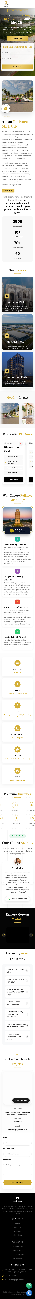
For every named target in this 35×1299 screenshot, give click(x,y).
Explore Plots (17, 38)
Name (6, 1140)
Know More (8, 193)
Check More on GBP (17, 901)
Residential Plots (18, 1249)
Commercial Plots (17, 1256)
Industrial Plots (17, 1252)
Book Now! (17, 66)
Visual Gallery (17, 1233)
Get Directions (21, 1102)
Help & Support (17, 1260)
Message (7, 1162)
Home (17, 1226)
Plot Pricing (17, 1237)
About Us (17, 1229)
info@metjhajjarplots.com (14, 1282)
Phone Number (9, 1151)
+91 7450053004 (11, 1278)
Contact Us (13, 481)
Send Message (17, 1184)
